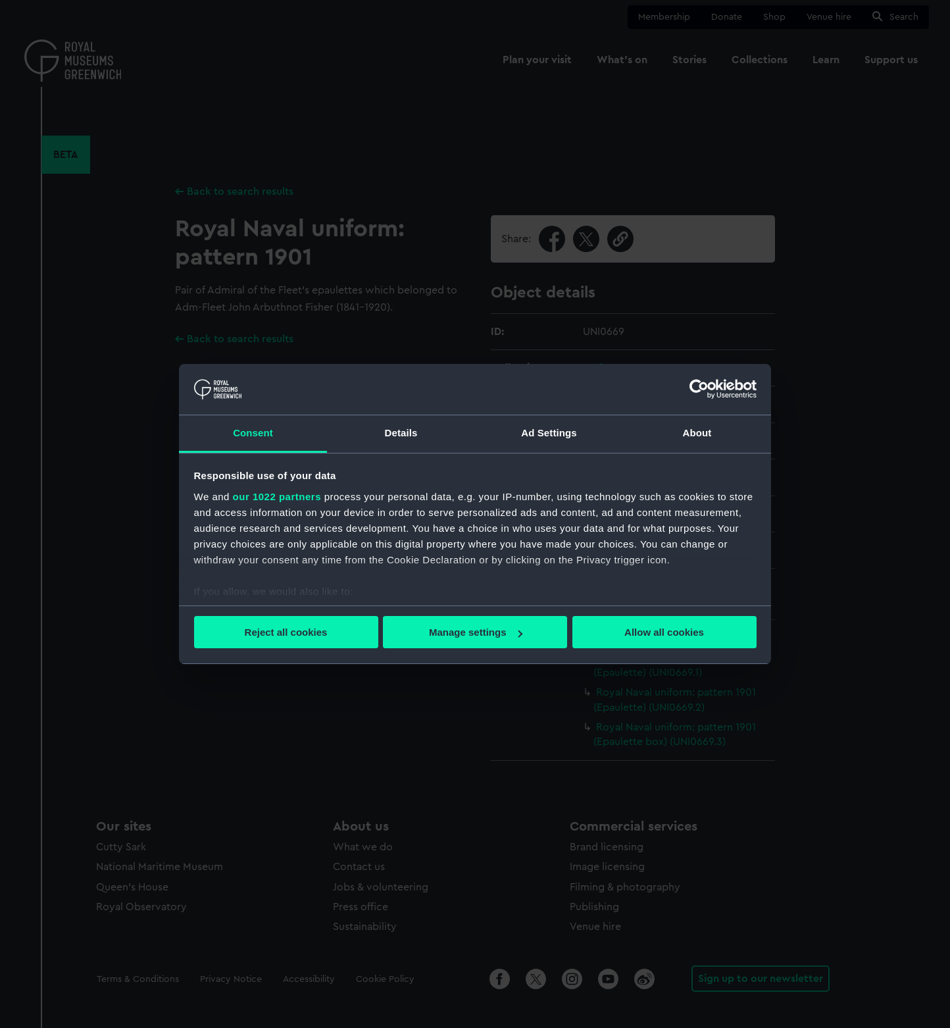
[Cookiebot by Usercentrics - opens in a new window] (699, 389)
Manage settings (475, 632)
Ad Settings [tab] (548, 432)
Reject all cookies (286, 632)
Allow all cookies (664, 632)
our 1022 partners (277, 496)
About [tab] (697, 432)
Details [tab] (401, 432)
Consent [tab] (253, 432)
